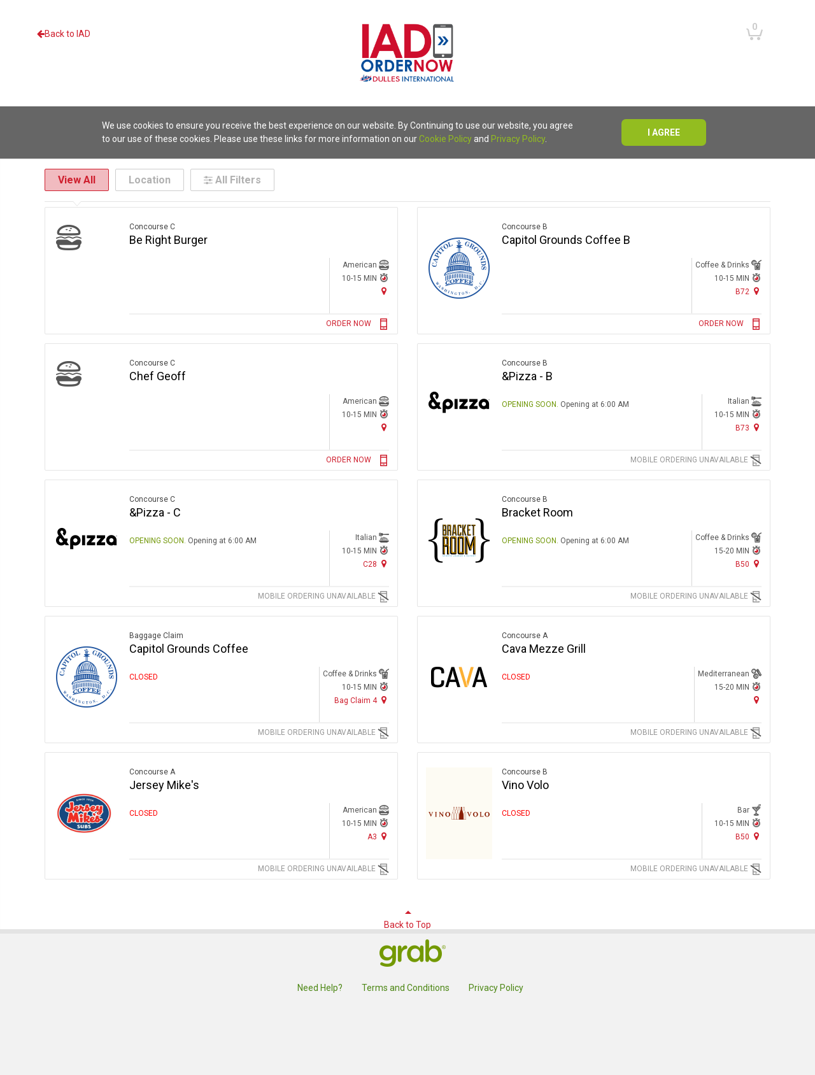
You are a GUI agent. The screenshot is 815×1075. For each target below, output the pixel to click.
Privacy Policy (518, 139)
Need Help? (320, 988)
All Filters (232, 180)
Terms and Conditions (406, 988)
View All (77, 180)
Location (150, 180)
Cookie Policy (445, 139)
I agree (664, 132)
